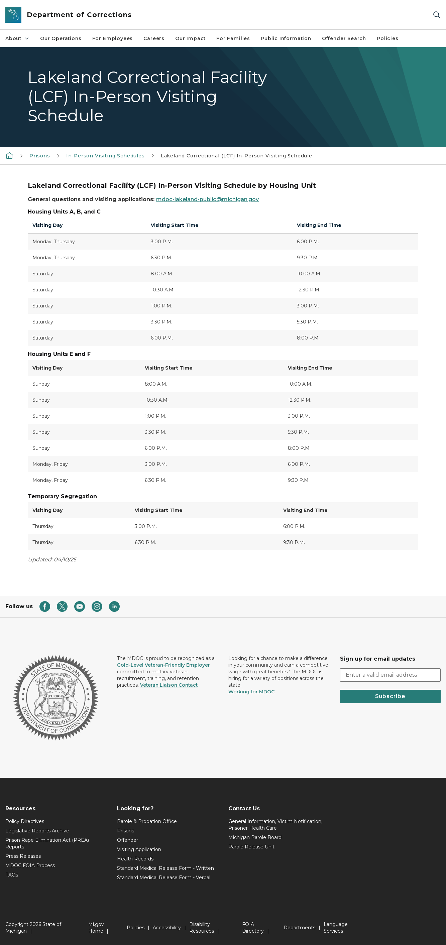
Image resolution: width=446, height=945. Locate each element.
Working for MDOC (251, 692)
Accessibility (167, 928)
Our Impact (190, 38)
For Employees (112, 38)
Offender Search (344, 38)
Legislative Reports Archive (37, 831)
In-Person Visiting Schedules (105, 156)
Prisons (39, 156)
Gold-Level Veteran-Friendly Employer (163, 665)
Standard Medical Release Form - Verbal (163, 877)
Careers (153, 38)
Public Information (286, 38)
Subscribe (390, 696)
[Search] (437, 15)
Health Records (135, 859)
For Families (233, 38)
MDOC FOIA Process (30, 865)
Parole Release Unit (251, 847)
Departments (299, 928)
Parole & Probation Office (147, 821)
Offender (127, 840)
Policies (388, 38)
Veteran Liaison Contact (169, 685)
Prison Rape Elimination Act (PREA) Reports (47, 843)
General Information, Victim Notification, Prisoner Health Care (275, 824)
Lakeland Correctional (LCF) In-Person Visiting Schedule (236, 156)
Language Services (336, 927)
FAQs (11, 875)
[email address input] (390, 675)
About (17, 38)
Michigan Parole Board (255, 837)
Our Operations (60, 38)
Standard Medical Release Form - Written (165, 868)
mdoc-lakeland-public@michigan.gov (207, 199)
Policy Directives (24, 821)
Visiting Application (139, 849)
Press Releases (23, 856)
